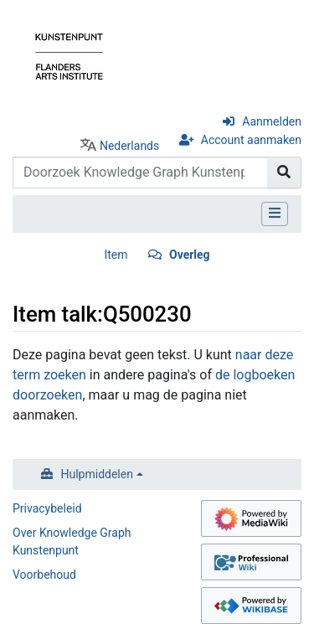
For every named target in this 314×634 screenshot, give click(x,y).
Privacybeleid (47, 508)
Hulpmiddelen (97, 474)
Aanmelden (271, 121)
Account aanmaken (251, 140)
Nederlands (129, 145)
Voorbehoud (44, 574)
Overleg (189, 254)
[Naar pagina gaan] (284, 172)
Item (115, 254)
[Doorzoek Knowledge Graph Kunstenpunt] (140, 172)
